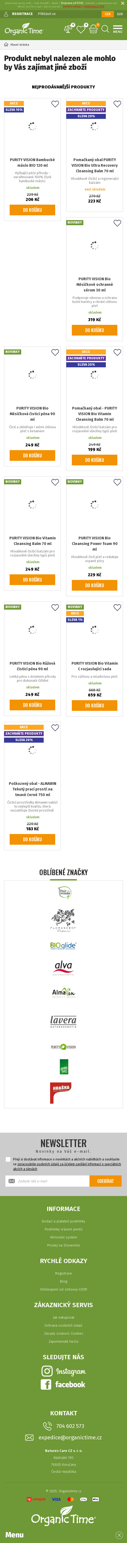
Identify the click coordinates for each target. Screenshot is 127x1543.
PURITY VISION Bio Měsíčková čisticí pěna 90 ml (32, 414)
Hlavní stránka (16, 44)
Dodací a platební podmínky (63, 1221)
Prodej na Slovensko (63, 1245)
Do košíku (32, 210)
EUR (120, 14)
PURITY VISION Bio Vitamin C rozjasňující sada (95, 666)
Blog (63, 1281)
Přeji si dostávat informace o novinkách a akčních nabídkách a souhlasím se (67, 1164)
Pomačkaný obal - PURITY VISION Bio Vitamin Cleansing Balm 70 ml (94, 414)
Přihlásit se (47, 14)
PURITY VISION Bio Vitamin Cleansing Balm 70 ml (32, 541)
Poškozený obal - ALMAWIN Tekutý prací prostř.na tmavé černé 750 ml (32, 789)
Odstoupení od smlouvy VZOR (63, 1289)
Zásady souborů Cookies (63, 1333)
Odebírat (105, 1181)
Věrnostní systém (63, 1237)
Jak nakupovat (63, 1317)
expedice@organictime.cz (70, 1438)
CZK (108, 14)
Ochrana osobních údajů (63, 1325)
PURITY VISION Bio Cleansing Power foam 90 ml (95, 544)
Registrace (63, 1273)
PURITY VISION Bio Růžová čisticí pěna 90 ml (32, 666)
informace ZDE (94, 6)
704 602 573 (70, 1426)
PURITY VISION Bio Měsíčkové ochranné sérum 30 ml (94, 285)
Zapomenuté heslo (63, 1341)
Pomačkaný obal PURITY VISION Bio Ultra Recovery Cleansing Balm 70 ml (95, 165)
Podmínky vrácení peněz (64, 1229)
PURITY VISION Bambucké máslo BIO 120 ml (32, 163)
